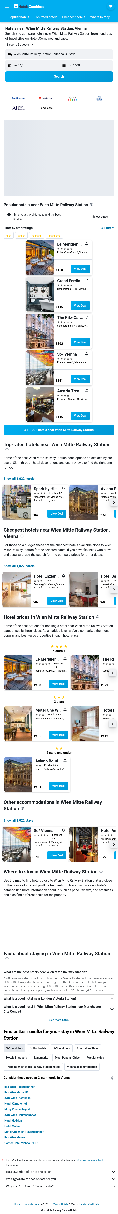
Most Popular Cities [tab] (67, 1057)
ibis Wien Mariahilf (16, 1092)
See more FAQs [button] (59, 1020)
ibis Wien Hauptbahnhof (19, 1086)
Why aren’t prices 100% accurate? (61, 1186)
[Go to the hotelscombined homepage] (29, 6)
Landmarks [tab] (41, 1057)
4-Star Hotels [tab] (38, 1048)
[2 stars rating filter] (8, 237)
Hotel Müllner (12, 1126)
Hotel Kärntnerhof (15, 1103)
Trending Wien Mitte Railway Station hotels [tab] (33, 1066)
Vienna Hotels (60, 1204)
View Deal (80, 268)
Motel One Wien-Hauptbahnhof (24, 1131)
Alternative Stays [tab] (87, 1048)
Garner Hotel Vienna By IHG (21, 1143)
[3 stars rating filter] (21, 237)
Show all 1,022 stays (18, 820)
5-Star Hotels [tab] (61, 1048)
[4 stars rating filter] (37, 237)
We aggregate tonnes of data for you (61, 1179)
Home (17, 1204)
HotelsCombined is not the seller (61, 1171)
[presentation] (91, 204)
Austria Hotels (33, 1204)
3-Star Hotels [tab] (14, 1048)
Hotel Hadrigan (13, 1120)
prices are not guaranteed (89, 1160)
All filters (107, 228)
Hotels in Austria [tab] (16, 1057)
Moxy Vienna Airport (17, 1109)
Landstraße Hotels (89, 1204)
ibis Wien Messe (14, 1137)
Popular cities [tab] (95, 1057)
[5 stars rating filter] (54, 237)
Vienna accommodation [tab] (82, 1066)
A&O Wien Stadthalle (17, 1098)
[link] (59, 430)
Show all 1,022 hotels (19, 479)
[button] (6, 6)
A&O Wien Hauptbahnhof (20, 1115)
